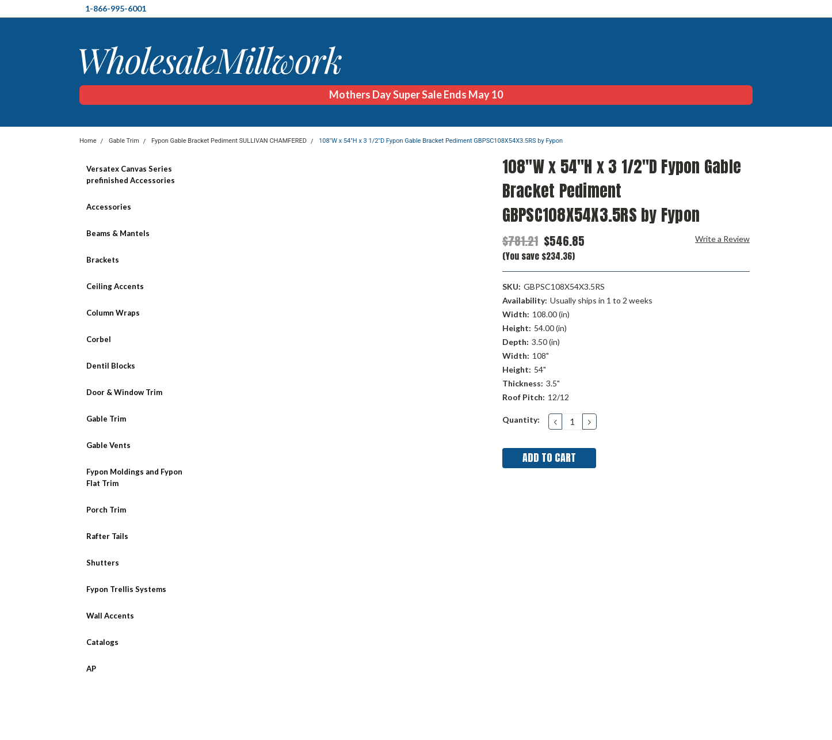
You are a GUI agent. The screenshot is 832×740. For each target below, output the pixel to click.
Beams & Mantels (118, 233)
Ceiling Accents (115, 286)
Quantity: (521, 419)
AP (91, 668)
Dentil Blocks (110, 365)
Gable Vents (108, 445)
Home (88, 141)
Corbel (98, 339)
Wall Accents (110, 615)
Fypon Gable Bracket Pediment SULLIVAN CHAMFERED (229, 141)
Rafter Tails (107, 536)
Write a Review (722, 239)
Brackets (102, 259)
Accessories (108, 206)
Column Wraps (113, 312)
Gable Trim (124, 141)
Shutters (102, 562)
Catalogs (102, 642)
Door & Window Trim (124, 392)
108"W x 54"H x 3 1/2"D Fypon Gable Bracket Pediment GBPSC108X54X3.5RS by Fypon (441, 141)
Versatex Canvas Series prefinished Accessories (130, 174)
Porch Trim (106, 509)
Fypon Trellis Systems (126, 589)
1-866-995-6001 (115, 8)
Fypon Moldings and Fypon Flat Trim (134, 477)
